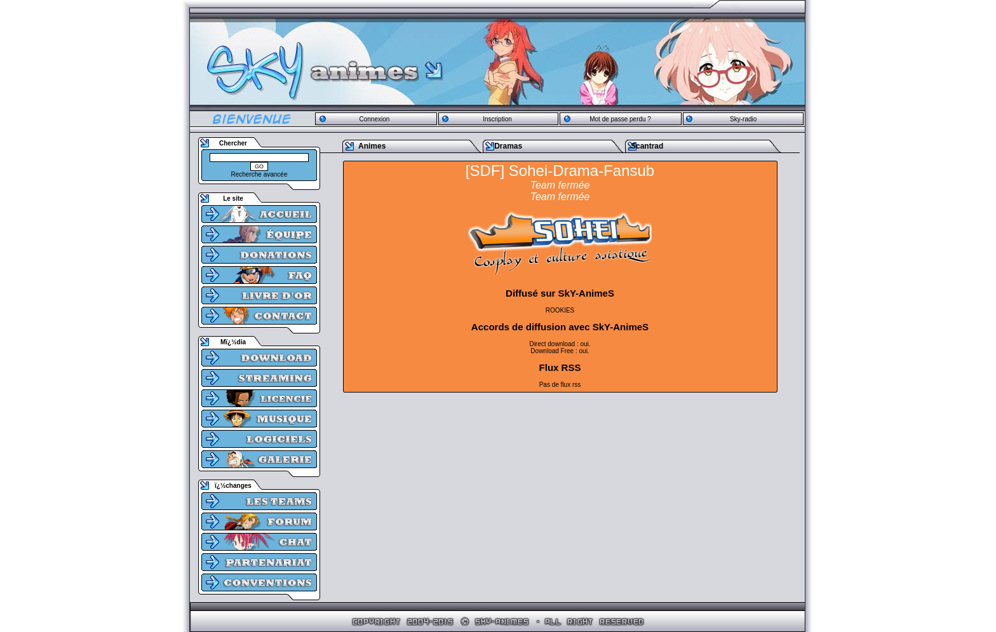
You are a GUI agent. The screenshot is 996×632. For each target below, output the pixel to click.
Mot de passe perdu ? (620, 119)
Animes (372, 146)
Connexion (374, 119)
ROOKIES (560, 310)
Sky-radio (743, 119)
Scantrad (647, 146)
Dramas (508, 146)
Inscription (497, 119)
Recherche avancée (259, 174)
